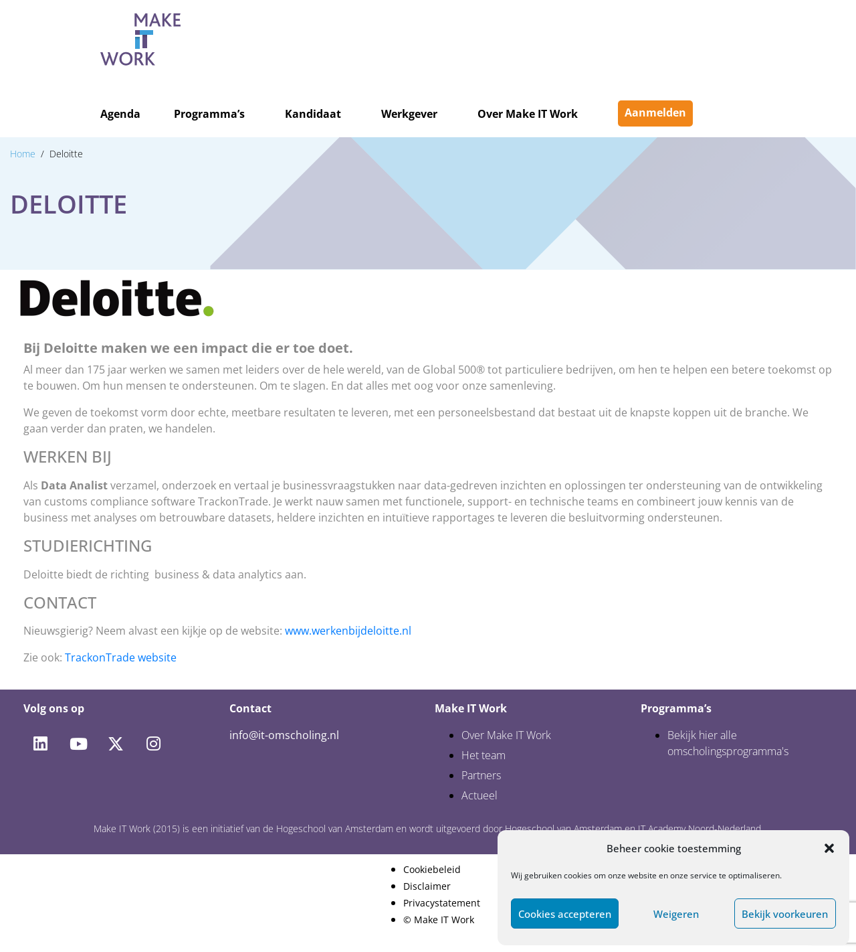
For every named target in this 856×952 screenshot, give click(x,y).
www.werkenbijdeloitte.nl (348, 630)
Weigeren (676, 914)
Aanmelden (655, 112)
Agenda (120, 113)
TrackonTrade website (121, 657)
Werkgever (409, 113)
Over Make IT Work (527, 113)
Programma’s (209, 113)
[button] (829, 848)
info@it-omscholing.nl (284, 735)
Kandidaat (313, 113)
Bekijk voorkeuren (785, 914)
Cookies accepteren (564, 914)
